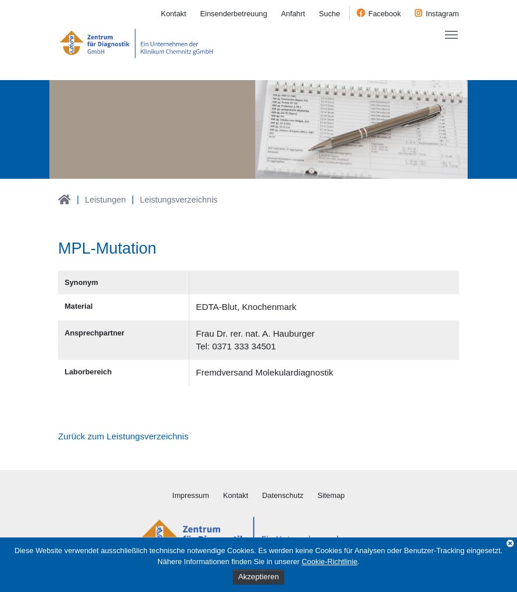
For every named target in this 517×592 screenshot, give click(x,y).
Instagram (442, 13)
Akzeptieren (258, 576)
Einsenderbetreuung (233, 13)
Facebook (384, 13)
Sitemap (330, 495)
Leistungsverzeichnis (179, 199)
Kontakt (173, 13)
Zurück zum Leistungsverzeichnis (123, 436)
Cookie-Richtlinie (329, 561)
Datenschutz (282, 495)
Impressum (191, 495)
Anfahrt (293, 13)
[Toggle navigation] (451, 35)
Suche (329, 13)
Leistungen (105, 199)
